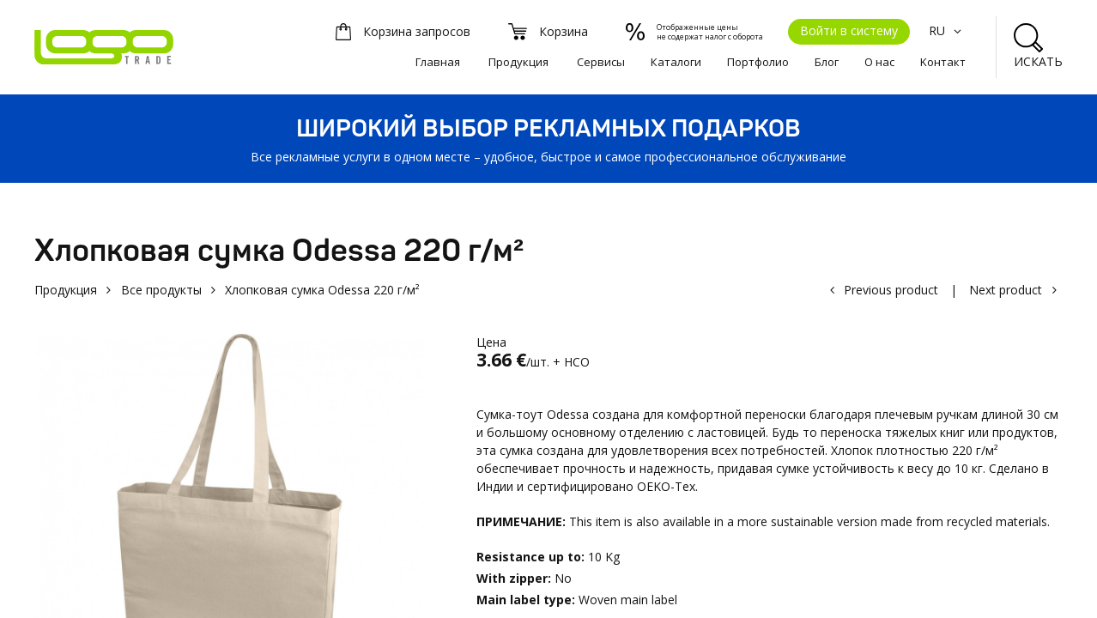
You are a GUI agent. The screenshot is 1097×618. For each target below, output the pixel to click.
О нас (879, 62)
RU (947, 30)
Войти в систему (849, 30)
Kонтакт (943, 62)
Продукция (518, 62)
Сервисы (601, 62)
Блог (827, 62)
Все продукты (161, 290)
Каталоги (676, 62)
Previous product (891, 290)
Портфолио (758, 62)
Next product (1005, 290)
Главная (437, 62)
